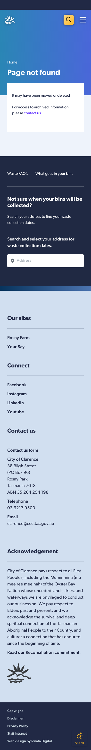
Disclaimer (15, 718)
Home (12, 62)
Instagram (17, 394)
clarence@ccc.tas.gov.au (30, 523)
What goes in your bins (54, 174)
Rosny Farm (18, 338)
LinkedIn (15, 403)
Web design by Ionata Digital (29, 741)
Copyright (15, 711)
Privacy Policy (17, 726)
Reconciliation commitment (52, 652)
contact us (32, 113)
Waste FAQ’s (17, 174)
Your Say (16, 347)
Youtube (15, 412)
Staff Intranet (17, 734)
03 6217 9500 (21, 508)
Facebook (16, 385)
